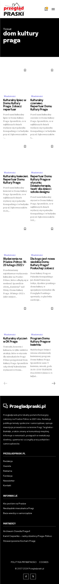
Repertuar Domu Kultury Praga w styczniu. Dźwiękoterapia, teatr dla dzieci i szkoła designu (41, 184)
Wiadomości (10, 96)
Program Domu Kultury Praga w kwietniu (40, 341)
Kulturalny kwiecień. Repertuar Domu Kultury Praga (15, 179)
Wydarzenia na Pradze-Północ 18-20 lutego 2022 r (15, 262)
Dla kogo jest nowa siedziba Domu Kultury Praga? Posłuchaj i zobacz (42, 264)
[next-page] (53, 383)
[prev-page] (5, 383)
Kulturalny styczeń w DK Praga (15, 340)
